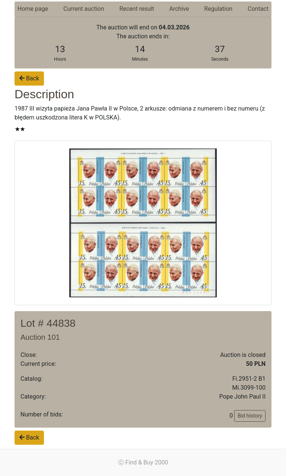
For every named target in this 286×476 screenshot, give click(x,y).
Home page (33, 8)
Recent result (136, 8)
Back (29, 78)
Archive (179, 8)
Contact (258, 8)
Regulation (218, 8)
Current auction (83, 8)
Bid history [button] (250, 416)
